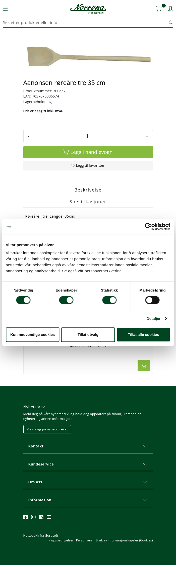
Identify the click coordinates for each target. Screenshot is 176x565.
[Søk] (86, 23)
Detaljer (154, 318)
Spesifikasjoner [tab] (88, 202)
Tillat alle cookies (143, 334)
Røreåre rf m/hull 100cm (88, 346)
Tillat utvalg (88, 334)
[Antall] (87, 136)
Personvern (84, 540)
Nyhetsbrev (34, 407)
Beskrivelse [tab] (87, 190)
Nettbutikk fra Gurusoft (40, 535)
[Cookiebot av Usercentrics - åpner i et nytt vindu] (148, 226)
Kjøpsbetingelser (60, 540)
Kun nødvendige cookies (32, 334)
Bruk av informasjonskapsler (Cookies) (124, 540)
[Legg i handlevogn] (88, 152)
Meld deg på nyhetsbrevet (47, 429)
